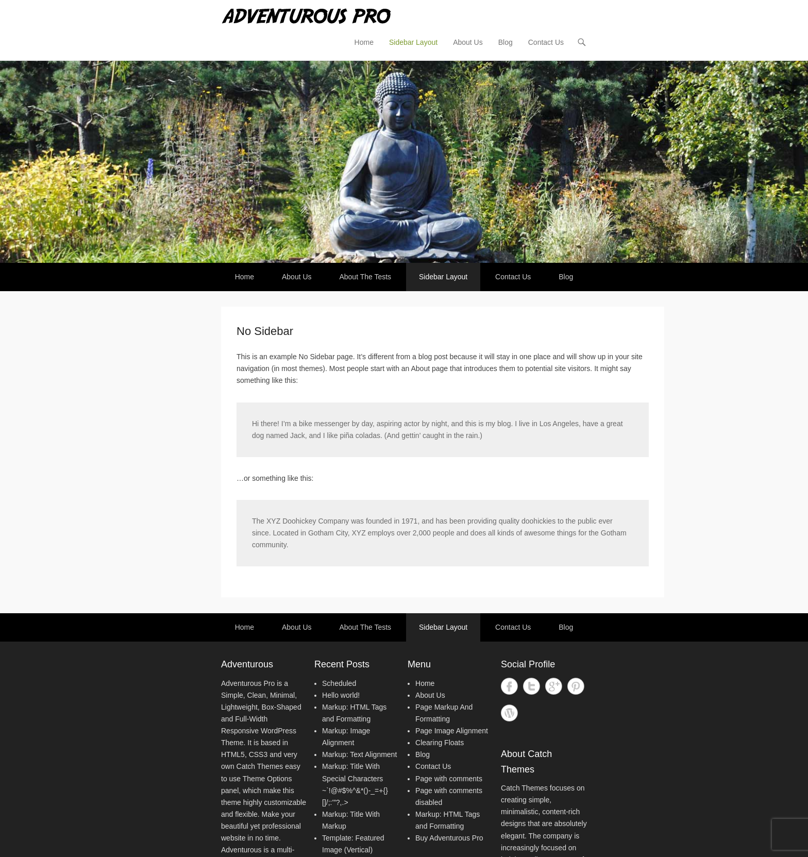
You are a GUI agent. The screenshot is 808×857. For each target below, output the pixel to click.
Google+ (553, 686)
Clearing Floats (439, 742)
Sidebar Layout (413, 42)
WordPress (509, 712)
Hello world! (341, 695)
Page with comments (448, 779)
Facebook (509, 686)
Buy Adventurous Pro (449, 838)
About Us (468, 42)
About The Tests (365, 277)
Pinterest (575, 686)
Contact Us (546, 42)
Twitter (531, 686)
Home (364, 42)
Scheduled (339, 683)
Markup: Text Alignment (359, 754)
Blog (505, 42)
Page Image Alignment (451, 731)
